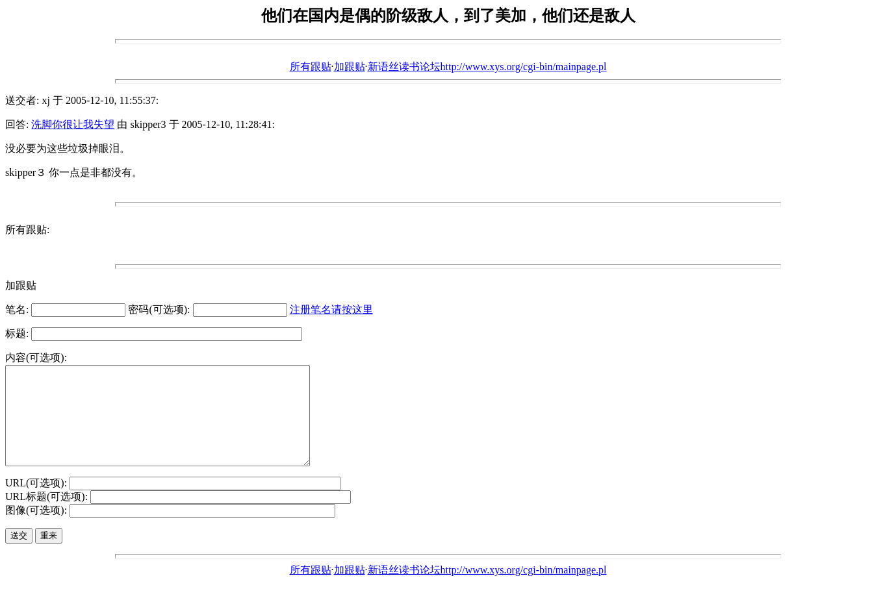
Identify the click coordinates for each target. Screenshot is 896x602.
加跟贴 (349, 66)
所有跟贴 (310, 66)
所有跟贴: (27, 229)
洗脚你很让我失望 (72, 124)
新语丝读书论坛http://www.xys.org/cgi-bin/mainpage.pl (487, 66)
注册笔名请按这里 (331, 309)
